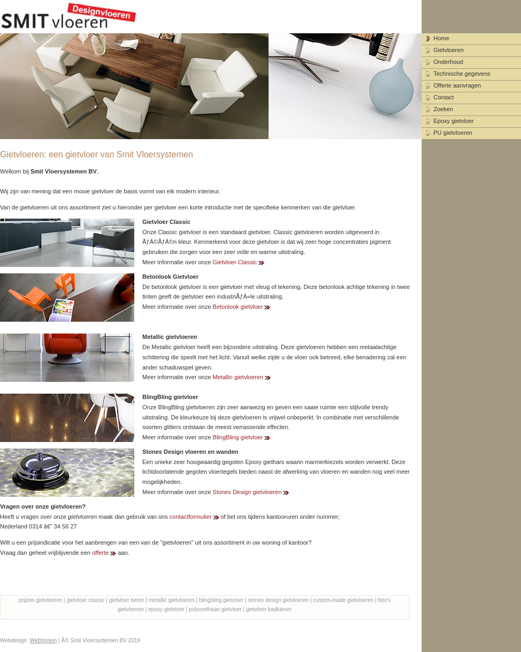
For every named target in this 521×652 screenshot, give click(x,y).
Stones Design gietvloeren (247, 492)
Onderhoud (448, 62)
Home (441, 38)
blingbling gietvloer (221, 600)
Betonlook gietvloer (238, 306)
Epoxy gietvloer (453, 121)
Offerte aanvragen (457, 85)
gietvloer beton (126, 600)
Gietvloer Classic (235, 262)
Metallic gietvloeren (238, 377)
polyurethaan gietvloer (215, 609)
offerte (100, 552)
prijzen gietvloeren (40, 600)
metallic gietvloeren (172, 600)
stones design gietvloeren (278, 600)
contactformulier (191, 516)
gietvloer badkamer (269, 609)
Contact (443, 97)
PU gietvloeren (452, 132)
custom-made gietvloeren (343, 600)
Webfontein (43, 640)
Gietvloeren (448, 50)
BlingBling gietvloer (238, 437)
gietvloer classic (86, 600)
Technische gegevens (461, 73)
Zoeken (443, 109)
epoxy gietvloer (166, 609)
